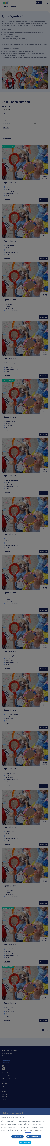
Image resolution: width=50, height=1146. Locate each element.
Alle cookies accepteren (33, 1136)
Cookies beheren (25, 1142)
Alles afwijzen (17, 1136)
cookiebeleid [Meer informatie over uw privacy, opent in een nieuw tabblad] (28, 1132)
